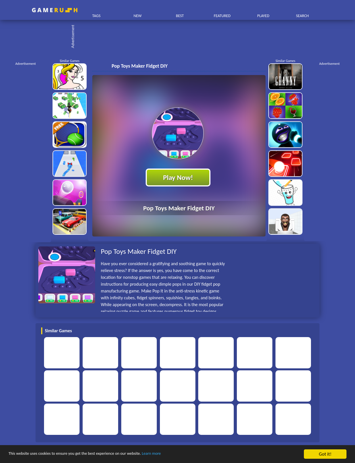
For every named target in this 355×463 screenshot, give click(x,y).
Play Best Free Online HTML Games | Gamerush (55, 10)
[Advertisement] (180, 37)
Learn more (177, 454)
